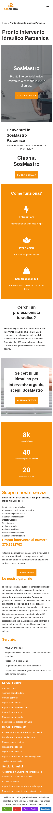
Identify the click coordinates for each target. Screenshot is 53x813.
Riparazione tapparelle (12, 708)
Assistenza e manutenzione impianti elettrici (22, 724)
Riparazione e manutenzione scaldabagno (22, 778)
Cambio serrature (10, 689)
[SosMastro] (10, 6)
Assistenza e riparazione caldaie (17, 768)
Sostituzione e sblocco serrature (17, 713)
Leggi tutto (45, 809)
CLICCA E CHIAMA (26, 95)
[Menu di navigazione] (47, 6)
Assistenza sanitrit (10, 773)
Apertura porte (9, 679)
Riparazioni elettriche (12, 738)
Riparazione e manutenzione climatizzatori (22, 782)
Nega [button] (17, 809)
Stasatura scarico (10, 792)
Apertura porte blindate (13, 684)
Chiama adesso (26, 564)
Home (4, 23)
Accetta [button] (7, 809)
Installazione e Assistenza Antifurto (18, 728)
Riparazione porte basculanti (15, 699)
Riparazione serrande (12, 703)
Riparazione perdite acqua (14, 787)
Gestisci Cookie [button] (30, 809)
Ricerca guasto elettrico (13, 733)
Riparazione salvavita (12, 743)
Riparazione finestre (11, 694)
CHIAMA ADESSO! (26, 391)
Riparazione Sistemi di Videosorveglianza (21, 748)
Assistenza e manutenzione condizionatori (22, 763)
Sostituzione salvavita (12, 753)
